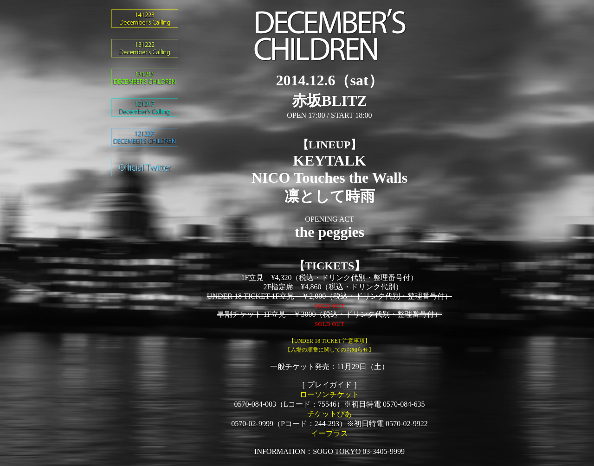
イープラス (329, 433)
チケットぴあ (329, 414)
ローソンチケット (329, 394)
